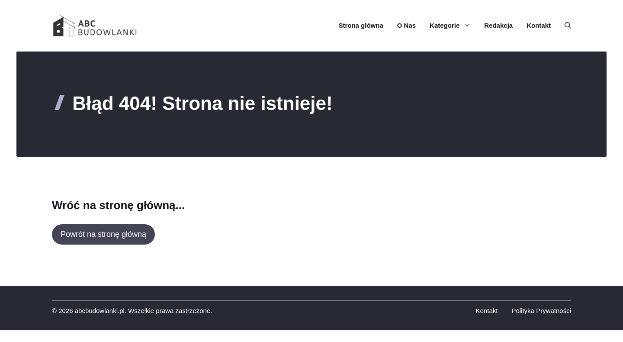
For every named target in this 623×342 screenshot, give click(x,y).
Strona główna (360, 25)
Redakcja (498, 25)
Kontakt (539, 25)
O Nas (406, 25)
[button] (564, 25)
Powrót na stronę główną (103, 234)
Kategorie (453, 25)
